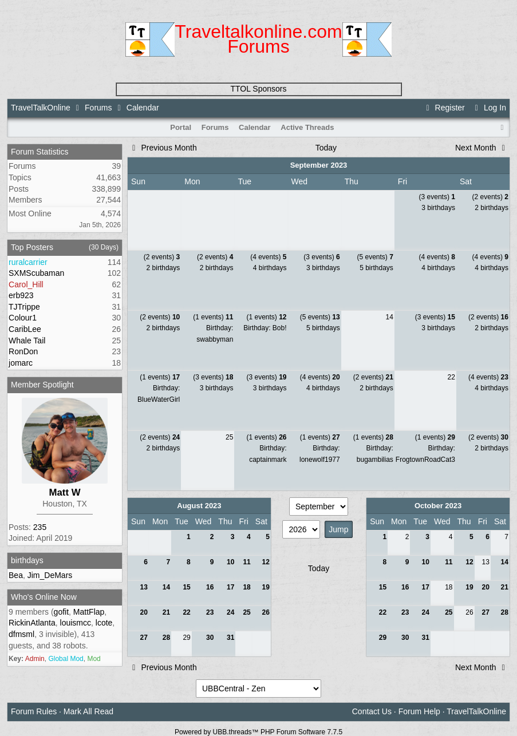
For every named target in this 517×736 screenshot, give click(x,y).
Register (444, 107)
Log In (489, 107)
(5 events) (375, 257)
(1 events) (213, 317)
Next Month (481, 147)
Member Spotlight (42, 384)
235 (39, 527)
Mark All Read (88, 711)
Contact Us (372, 711)
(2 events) (490, 197)
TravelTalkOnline (40, 107)
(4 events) (268, 257)
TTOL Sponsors (258, 88)
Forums (98, 107)
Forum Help (419, 711)
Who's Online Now (44, 597)
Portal (180, 127)
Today (326, 147)
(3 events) (437, 197)
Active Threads (307, 127)
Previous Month (163, 147)
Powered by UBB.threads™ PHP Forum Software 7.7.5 (258, 732)
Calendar (255, 127)
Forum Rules (34, 711)
